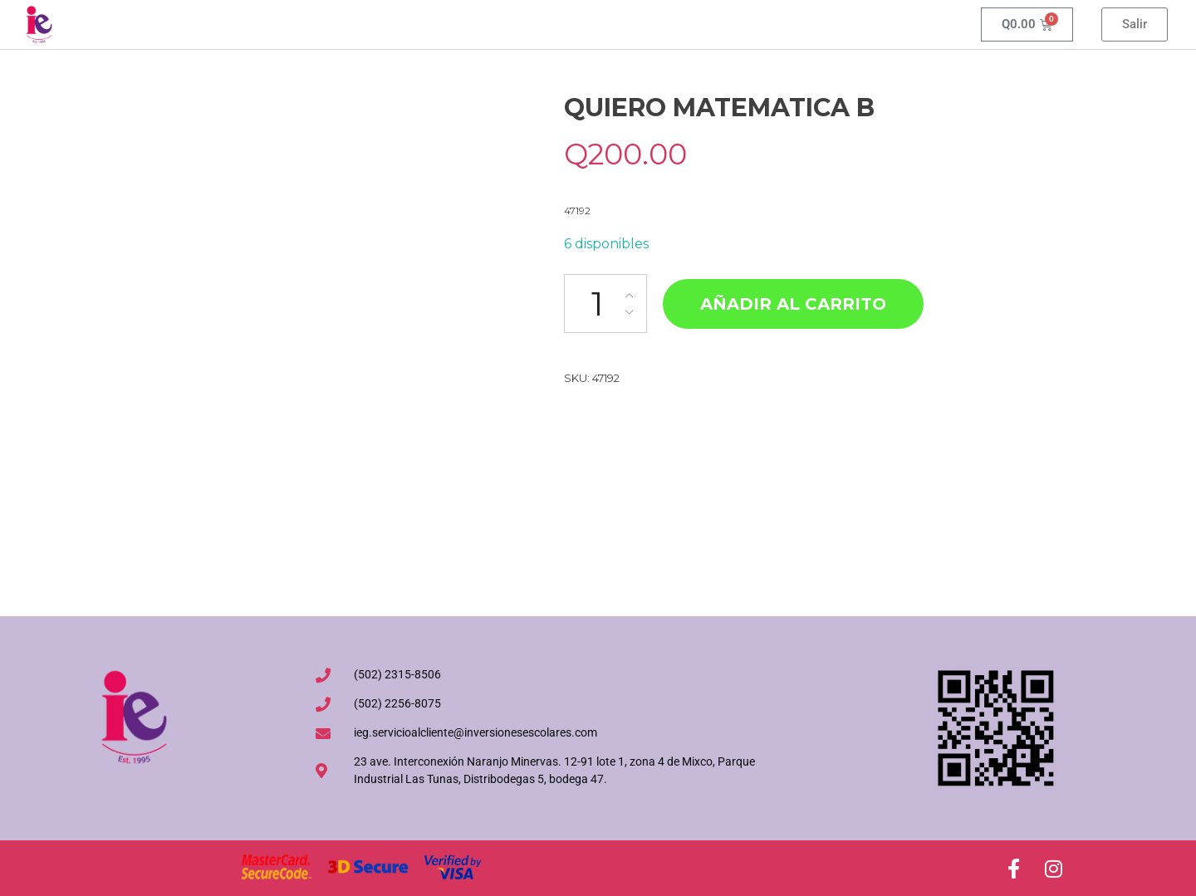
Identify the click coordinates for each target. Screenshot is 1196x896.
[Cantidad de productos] (605, 303)
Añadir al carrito (793, 304)
